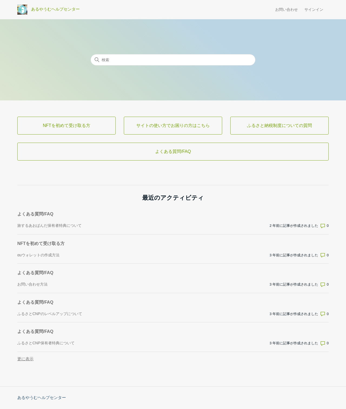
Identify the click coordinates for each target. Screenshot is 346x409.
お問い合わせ (286, 9)
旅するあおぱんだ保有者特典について (49, 225)
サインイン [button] (313, 9)
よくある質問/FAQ (35, 214)
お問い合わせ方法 (32, 284)
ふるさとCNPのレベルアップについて (49, 314)
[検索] (173, 59)
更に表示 (25, 358)
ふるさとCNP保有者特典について (46, 343)
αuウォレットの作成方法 (38, 255)
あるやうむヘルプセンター (41, 397)
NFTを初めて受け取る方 (41, 243)
